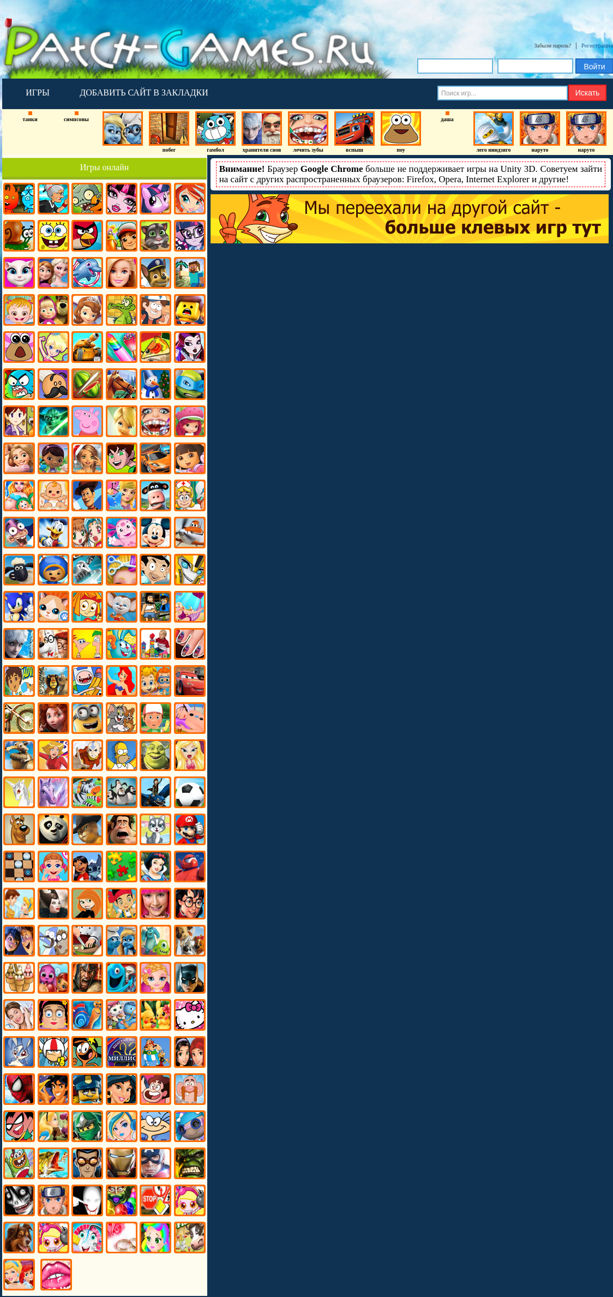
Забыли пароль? (553, 46)
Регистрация (597, 45)
